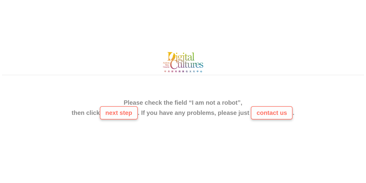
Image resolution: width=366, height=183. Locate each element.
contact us (271, 112)
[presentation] (183, 88)
